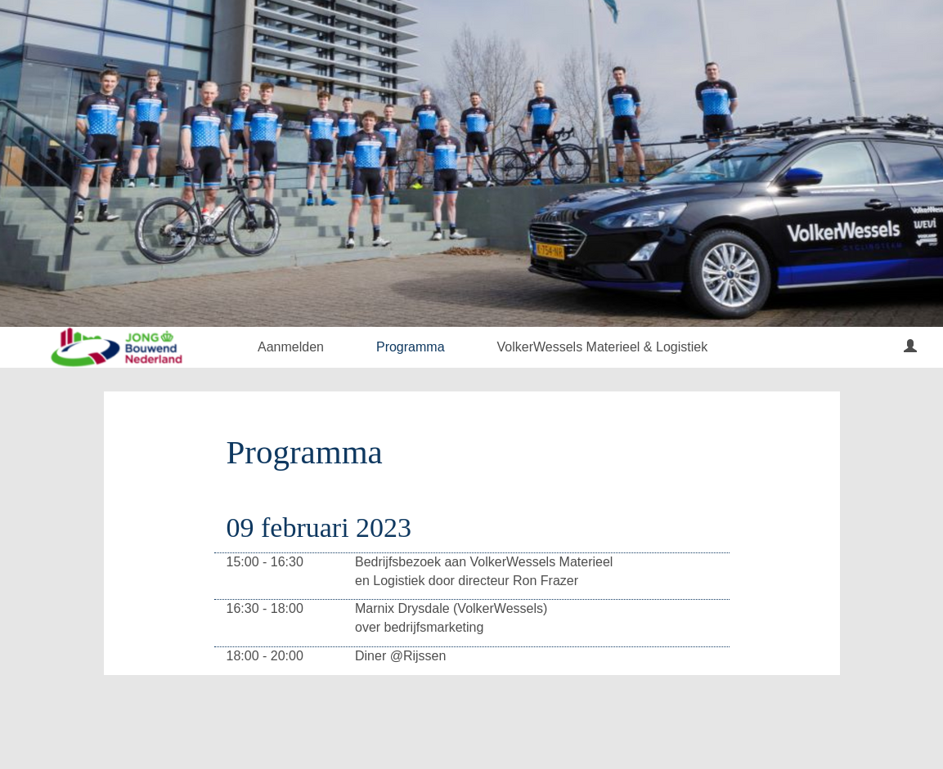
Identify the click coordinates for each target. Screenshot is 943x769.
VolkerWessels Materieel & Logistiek (602, 347)
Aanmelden (291, 347)
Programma (410, 347)
